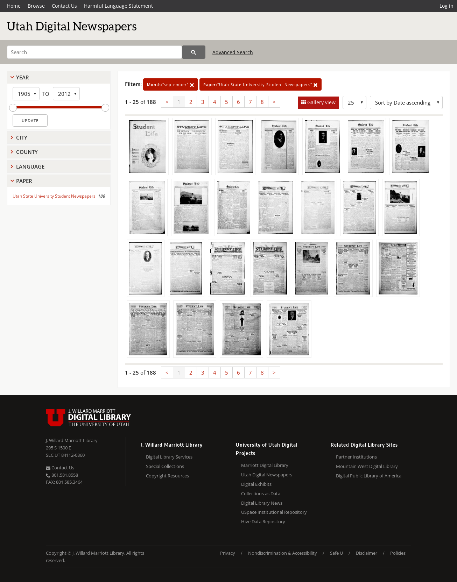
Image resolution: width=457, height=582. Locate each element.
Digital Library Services (169, 457)
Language (30, 166)
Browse (36, 5)
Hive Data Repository (263, 521)
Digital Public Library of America (368, 476)
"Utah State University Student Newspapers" (260, 84)
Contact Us (64, 5)
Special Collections (165, 466)
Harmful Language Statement (118, 5)
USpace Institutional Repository (274, 512)
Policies (398, 553)
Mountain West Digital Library (367, 466)
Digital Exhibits (256, 484)
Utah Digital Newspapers (266, 474)
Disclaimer (366, 553)
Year (22, 77)
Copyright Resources (167, 476)
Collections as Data (260, 493)
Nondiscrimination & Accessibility (282, 553)
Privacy (227, 553)
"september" (170, 84)
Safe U (336, 553)
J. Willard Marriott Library (72, 440)
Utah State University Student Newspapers (54, 196)
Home (14, 5)
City (21, 137)
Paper (24, 180)
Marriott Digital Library (264, 465)
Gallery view (321, 102)
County (27, 151)
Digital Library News (261, 503)
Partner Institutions (356, 457)
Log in (447, 5)
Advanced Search (232, 52)
